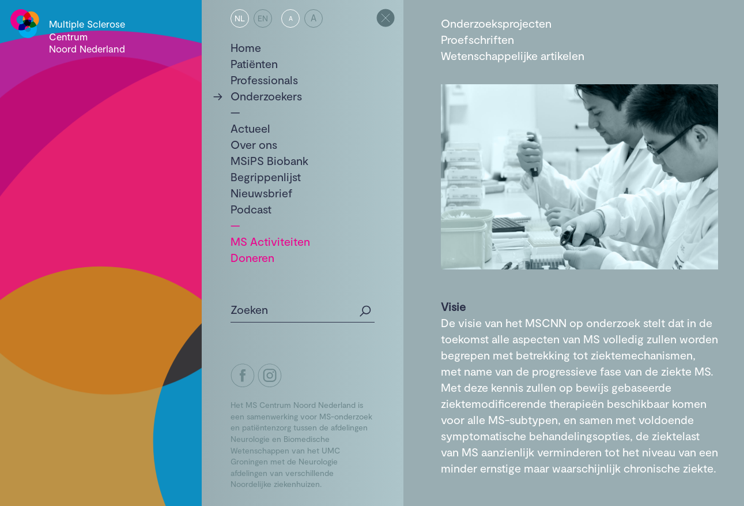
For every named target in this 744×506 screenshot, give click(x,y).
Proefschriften (477, 39)
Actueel (250, 128)
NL (240, 18)
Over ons (254, 144)
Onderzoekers (266, 96)
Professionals (264, 80)
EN (263, 18)
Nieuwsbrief (262, 193)
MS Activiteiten (270, 241)
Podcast (251, 209)
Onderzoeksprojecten (496, 23)
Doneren (252, 257)
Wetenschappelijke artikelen (512, 55)
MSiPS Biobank (269, 160)
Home (246, 47)
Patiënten (254, 63)
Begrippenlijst (266, 176)
